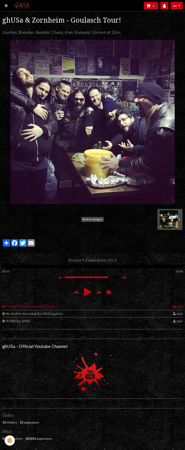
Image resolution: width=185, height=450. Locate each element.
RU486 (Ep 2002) (18, 321)
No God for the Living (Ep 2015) (34, 314)
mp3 (180, 306)
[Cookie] (10, 440)
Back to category (92, 219)
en (175, 6)
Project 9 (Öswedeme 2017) (32, 306)
